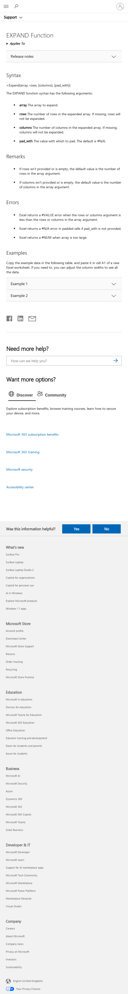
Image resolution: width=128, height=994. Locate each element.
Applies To (17, 43)
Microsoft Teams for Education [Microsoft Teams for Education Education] (24, 715)
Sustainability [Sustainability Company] (14, 967)
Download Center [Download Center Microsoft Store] (16, 638)
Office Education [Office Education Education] (15, 730)
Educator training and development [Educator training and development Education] (26, 738)
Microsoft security (19, 469)
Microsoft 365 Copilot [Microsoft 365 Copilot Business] (18, 814)
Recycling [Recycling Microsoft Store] (11, 669)
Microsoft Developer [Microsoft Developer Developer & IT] (18, 852)
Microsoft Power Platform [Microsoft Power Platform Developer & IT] (21, 891)
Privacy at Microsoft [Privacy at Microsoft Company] (17, 951)
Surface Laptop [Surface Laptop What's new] (14, 562)
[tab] (22, 395)
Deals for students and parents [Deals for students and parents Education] (24, 746)
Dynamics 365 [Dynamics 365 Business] (14, 799)
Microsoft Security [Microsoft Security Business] (16, 783)
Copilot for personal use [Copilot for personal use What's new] (20, 585)
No (106, 528)
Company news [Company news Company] (14, 944)
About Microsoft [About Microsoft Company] (15, 936)
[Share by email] (30, 317)
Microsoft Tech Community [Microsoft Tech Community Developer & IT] (21, 875)
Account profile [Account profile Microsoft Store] (14, 631)
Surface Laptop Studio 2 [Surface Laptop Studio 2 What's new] (20, 570)
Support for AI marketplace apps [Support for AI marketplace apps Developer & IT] (25, 867)
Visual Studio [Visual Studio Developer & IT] (13, 906)
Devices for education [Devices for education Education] (18, 707)
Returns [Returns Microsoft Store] (10, 654)
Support (11, 17)
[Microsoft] (64, 4)
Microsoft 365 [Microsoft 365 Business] (14, 806)
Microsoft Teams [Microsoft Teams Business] (15, 822)
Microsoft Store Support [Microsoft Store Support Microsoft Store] (20, 646)
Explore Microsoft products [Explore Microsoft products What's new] (21, 601)
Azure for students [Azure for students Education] (16, 753)
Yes (76, 528)
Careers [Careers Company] (10, 928)
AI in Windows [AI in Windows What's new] (14, 593)
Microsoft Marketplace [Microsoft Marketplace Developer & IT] (19, 883)
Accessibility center (20, 487)
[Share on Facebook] (9, 317)
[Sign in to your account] (120, 6)
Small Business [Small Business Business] (14, 830)
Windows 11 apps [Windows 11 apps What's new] (16, 608)
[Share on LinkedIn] (18, 317)
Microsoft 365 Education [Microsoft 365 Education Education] (20, 722)
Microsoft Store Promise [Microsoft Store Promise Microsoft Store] (20, 677)
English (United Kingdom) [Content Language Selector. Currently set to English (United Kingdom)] (28, 981)
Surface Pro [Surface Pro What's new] (12, 554)
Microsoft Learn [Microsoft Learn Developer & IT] (15, 860)
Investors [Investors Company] (11, 959)
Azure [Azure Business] (9, 791)
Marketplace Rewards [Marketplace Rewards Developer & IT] (18, 898)
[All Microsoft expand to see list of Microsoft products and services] (6, 6)
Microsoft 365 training (22, 452)
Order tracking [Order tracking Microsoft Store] (14, 661)
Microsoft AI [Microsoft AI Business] (13, 776)
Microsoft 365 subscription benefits (32, 434)
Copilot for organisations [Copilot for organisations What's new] (20, 577)
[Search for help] (17, 6)
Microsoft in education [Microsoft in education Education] (19, 699)
